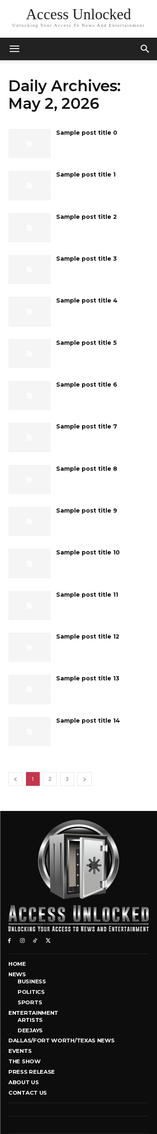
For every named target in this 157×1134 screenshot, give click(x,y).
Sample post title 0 (86, 132)
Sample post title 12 (87, 636)
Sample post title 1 (86, 174)
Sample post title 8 (86, 468)
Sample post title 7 (86, 426)
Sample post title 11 (87, 594)
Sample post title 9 (86, 510)
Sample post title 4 (87, 300)
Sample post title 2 (86, 217)
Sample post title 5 (86, 342)
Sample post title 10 (88, 552)
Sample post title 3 (86, 258)
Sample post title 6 (86, 384)
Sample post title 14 (88, 720)
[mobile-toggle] (14, 49)
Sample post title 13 (87, 678)
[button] (145, 49)
